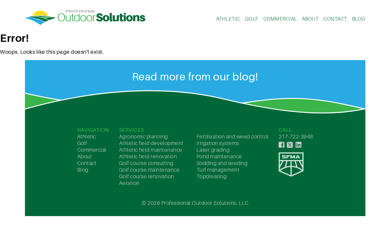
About (310, 19)
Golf (251, 19)
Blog (358, 19)
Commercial (280, 19)
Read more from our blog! (195, 76)
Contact (335, 19)
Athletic (228, 19)
